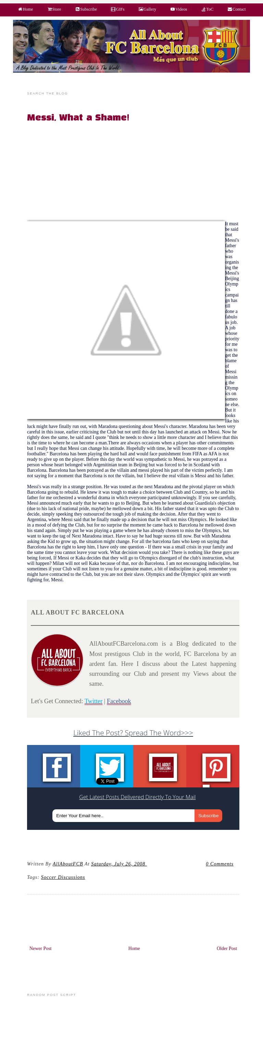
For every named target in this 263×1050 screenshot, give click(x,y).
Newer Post (40, 948)
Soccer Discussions (63, 877)
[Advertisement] (137, 173)
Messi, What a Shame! (78, 118)
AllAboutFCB (68, 863)
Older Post (227, 948)
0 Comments (220, 863)
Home (134, 948)
